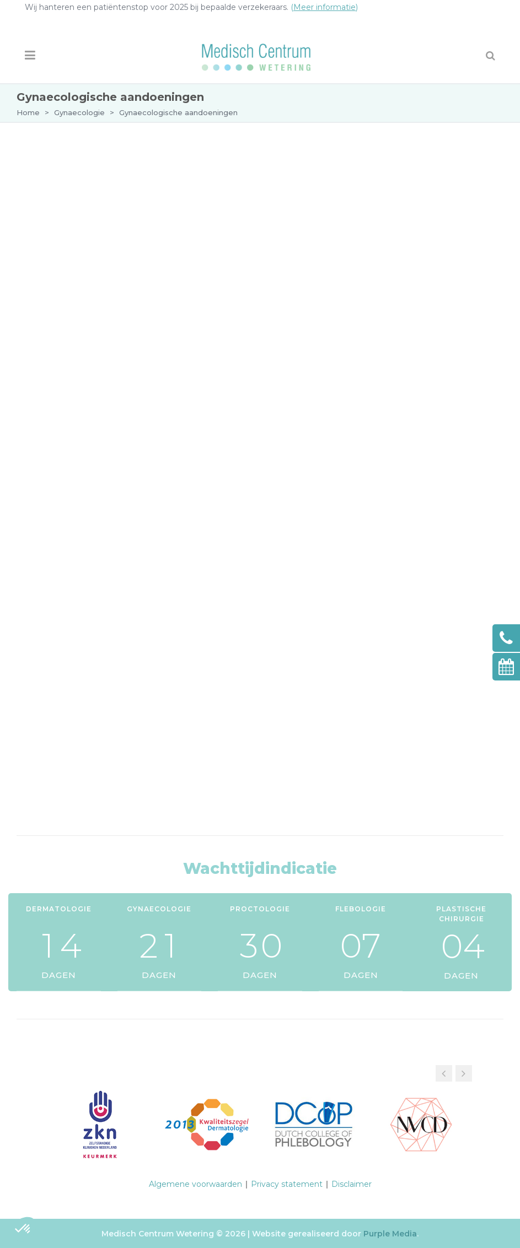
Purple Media (390, 1234)
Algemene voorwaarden (195, 1184)
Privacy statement (287, 1184)
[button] (463, 1073)
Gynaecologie (79, 112)
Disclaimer (351, 1184)
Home (28, 112)
